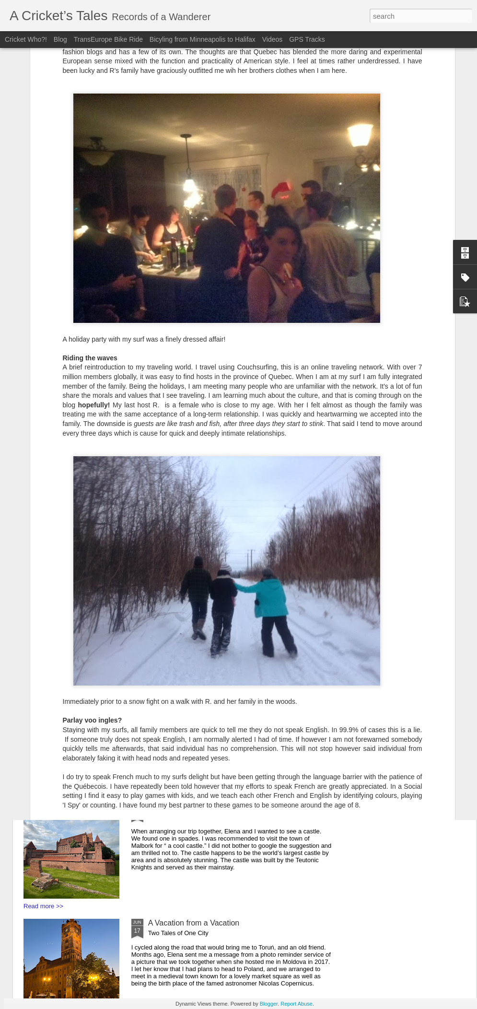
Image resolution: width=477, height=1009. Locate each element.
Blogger (269, 1004)
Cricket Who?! (26, 39)
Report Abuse (296, 1004)
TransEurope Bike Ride (108, 39)
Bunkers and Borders (184, 691)
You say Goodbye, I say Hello (198, 807)
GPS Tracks (307, 39)
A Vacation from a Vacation (194, 923)
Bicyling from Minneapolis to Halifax (203, 39)
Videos (272, 39)
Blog (61, 39)
